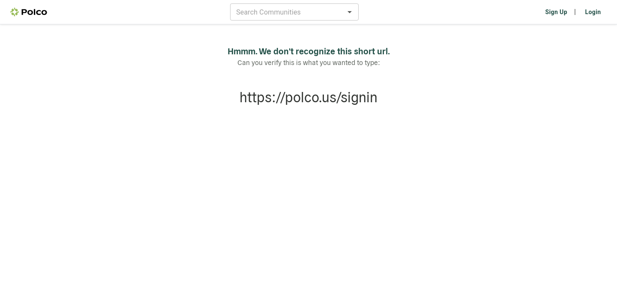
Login (593, 12)
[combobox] (287, 12)
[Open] (350, 12)
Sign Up (556, 12)
